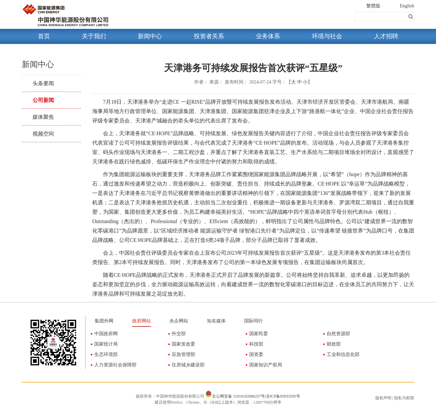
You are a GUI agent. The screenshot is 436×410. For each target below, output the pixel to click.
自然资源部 (338, 333)
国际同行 (253, 320)
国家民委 (258, 333)
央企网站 (178, 320)
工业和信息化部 (343, 354)
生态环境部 (106, 354)
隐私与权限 (404, 398)
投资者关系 (209, 36)
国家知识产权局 (265, 364)
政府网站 (141, 320)
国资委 (256, 354)
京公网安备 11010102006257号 (238, 396)
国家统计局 (106, 344)
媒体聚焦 (43, 117)
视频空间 (43, 134)
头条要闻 (43, 83)
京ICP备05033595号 (283, 396)
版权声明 (383, 398)
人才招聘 (386, 36)
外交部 (179, 333)
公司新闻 (43, 100)
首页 (44, 36)
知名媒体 (216, 320)
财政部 (334, 344)
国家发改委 (183, 344)
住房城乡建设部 (188, 364)
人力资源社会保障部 (115, 364)
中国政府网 (106, 333)
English (407, 5)
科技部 (256, 344)
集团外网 (104, 320)
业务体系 (268, 36)
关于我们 (94, 36)
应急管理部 (183, 354)
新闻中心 (150, 36)
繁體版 (373, 5)
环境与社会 (327, 36)
